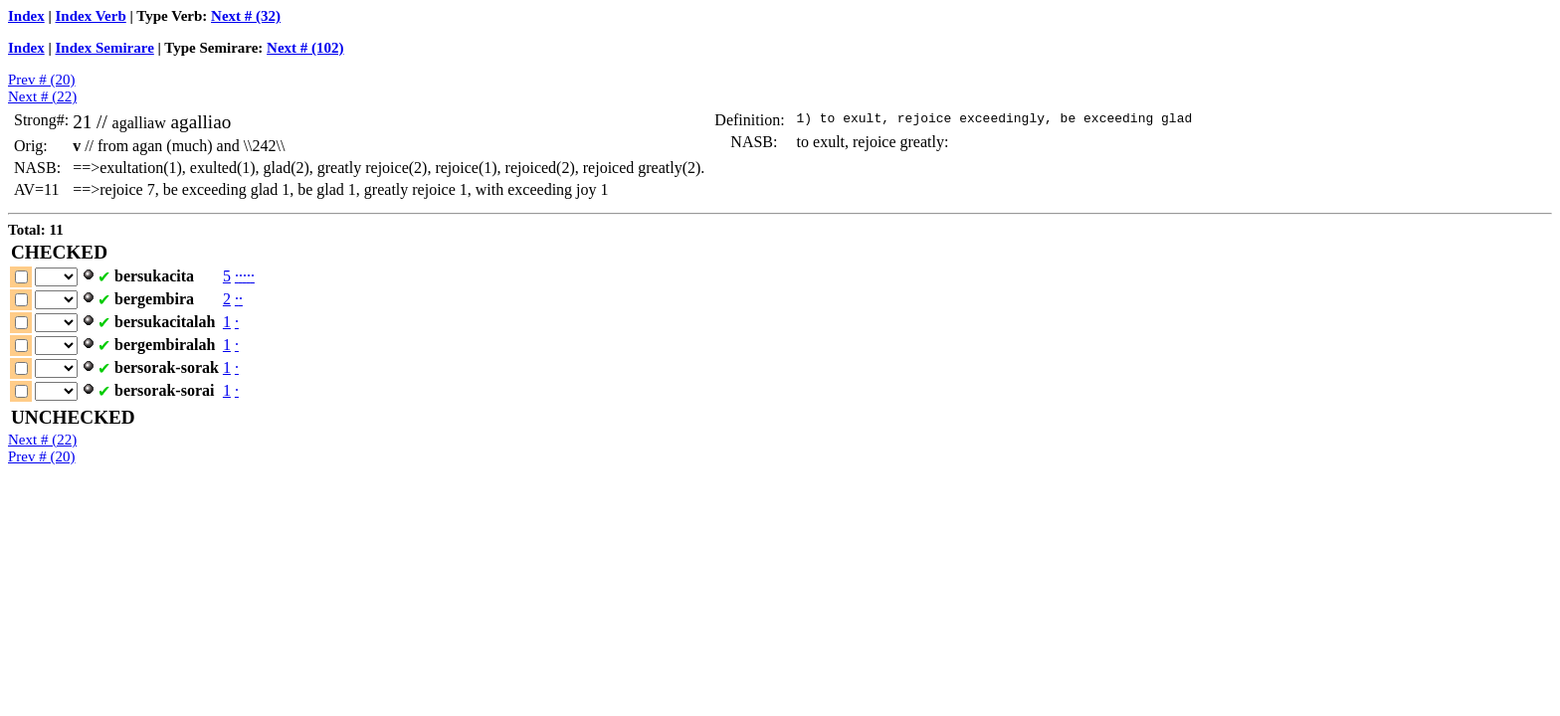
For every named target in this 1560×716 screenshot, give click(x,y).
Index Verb (91, 16)
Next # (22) (42, 96)
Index (26, 16)
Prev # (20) (42, 80)
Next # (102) (305, 48)
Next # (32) (246, 16)
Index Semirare (105, 48)
